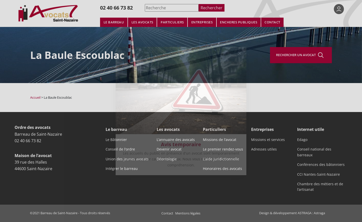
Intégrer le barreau (122, 168)
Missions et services (268, 139)
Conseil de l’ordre (120, 149)
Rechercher (211, 7)
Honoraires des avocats (222, 168)
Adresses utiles (264, 149)
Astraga (319, 213)
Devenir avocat (169, 149)
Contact (272, 22)
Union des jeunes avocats (127, 159)
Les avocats (142, 22)
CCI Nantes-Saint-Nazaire (318, 174)
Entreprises (202, 22)
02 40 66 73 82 (116, 7)
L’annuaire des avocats (176, 139)
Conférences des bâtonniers (321, 164)
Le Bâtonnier (116, 139)
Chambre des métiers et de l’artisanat (320, 187)
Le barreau (114, 22)
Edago (302, 139)
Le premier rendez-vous (223, 149)
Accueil (35, 97)
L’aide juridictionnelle (221, 159)
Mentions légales (187, 213)
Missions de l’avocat (219, 139)
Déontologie (167, 159)
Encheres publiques (238, 22)
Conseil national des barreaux (314, 152)
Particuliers (172, 22)
